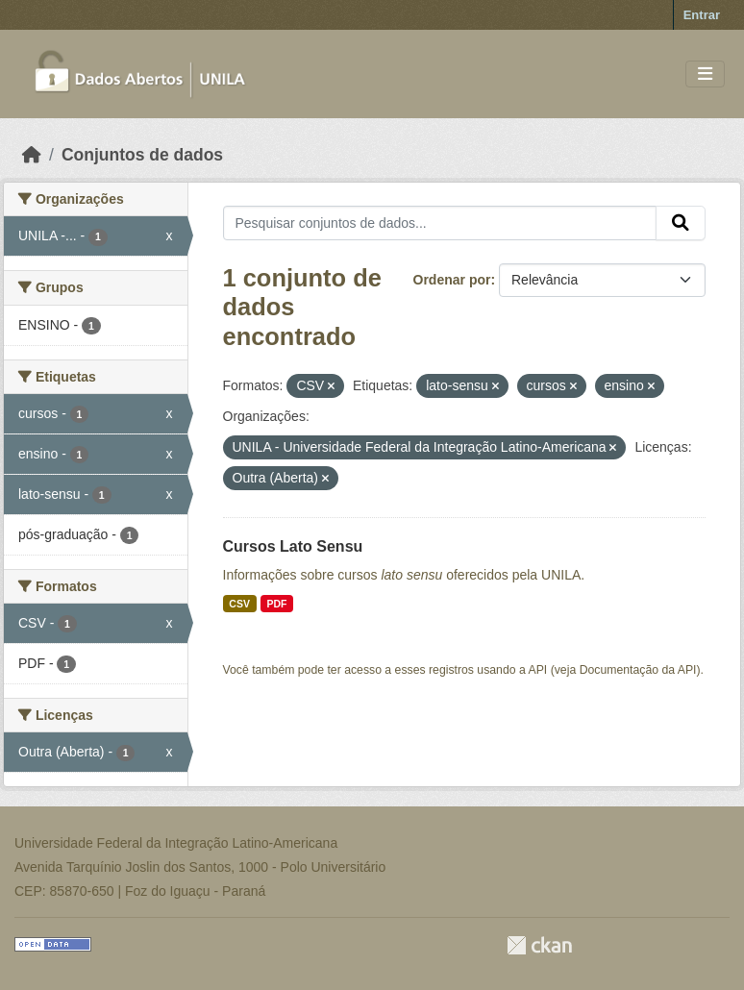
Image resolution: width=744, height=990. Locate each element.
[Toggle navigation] (705, 74)
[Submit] (681, 223)
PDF (276, 603)
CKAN (539, 945)
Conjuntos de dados (142, 154)
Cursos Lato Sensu (293, 546)
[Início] (31, 154)
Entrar (701, 15)
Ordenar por (452, 279)
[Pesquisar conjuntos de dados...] (440, 223)
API (538, 670)
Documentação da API (638, 670)
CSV (239, 603)
